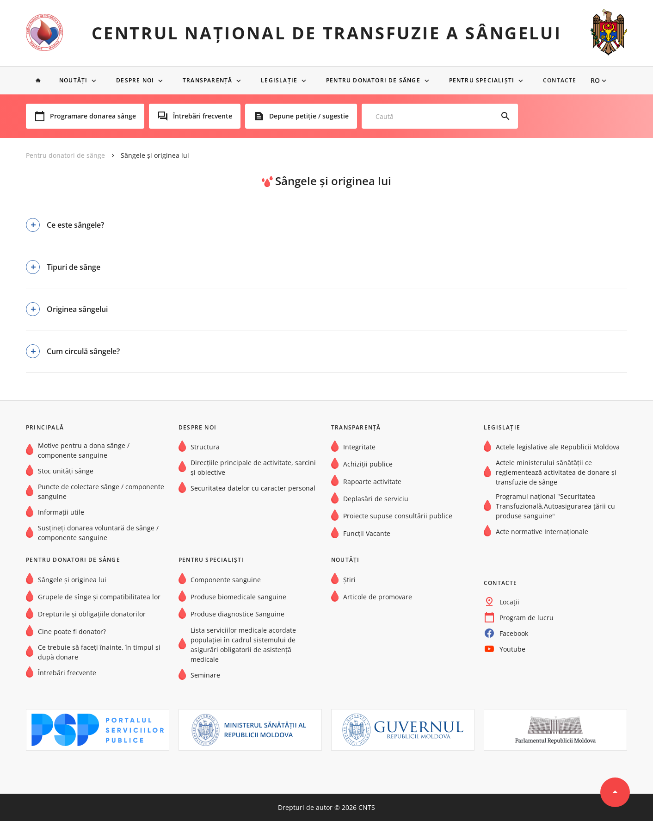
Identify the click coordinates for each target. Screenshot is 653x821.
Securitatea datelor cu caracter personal (253, 488)
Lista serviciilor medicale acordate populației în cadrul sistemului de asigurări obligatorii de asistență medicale (243, 645)
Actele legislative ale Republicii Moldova (558, 446)
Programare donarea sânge (93, 116)
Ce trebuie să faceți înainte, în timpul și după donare (99, 652)
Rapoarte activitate (372, 481)
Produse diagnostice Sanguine (237, 614)
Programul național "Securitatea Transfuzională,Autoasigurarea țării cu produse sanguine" (555, 506)
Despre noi (137, 80)
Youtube (512, 649)
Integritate (359, 446)
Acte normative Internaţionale (542, 531)
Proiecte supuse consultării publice (397, 515)
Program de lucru (526, 617)
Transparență (210, 80)
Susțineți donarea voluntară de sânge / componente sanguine (98, 532)
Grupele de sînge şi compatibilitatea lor (99, 596)
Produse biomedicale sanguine (238, 596)
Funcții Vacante (366, 533)
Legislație (283, 80)
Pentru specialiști (488, 80)
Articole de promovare (377, 596)
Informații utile (61, 512)
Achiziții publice (368, 464)
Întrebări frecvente (202, 116)
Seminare (205, 675)
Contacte (567, 80)
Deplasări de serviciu (375, 498)
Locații (509, 601)
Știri (349, 579)
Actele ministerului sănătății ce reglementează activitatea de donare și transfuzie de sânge (556, 472)
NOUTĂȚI (74, 80)
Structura (205, 446)
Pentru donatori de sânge (378, 80)
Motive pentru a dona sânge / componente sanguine (83, 450)
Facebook (513, 633)
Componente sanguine (226, 579)
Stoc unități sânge (65, 470)
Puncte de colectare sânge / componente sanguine (101, 491)
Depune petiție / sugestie (309, 116)
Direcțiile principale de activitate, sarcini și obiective (253, 467)
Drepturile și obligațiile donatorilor (92, 614)
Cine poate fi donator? (72, 631)
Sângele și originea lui (155, 155)
